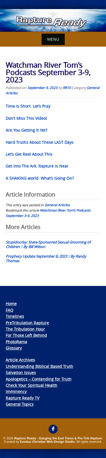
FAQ (9, 310)
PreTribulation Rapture (27, 322)
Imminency (16, 391)
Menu (53, 39)
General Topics (20, 404)
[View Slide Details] (53, 20)
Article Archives (20, 360)
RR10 (67, 87)
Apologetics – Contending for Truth (39, 379)
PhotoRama (16, 341)
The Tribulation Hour (25, 329)
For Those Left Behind (26, 335)
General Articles (57, 205)
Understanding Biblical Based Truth (39, 366)
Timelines (15, 316)
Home (11, 303)
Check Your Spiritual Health (31, 385)
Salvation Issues (21, 372)
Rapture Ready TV (22, 398)
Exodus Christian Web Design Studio (47, 441)
